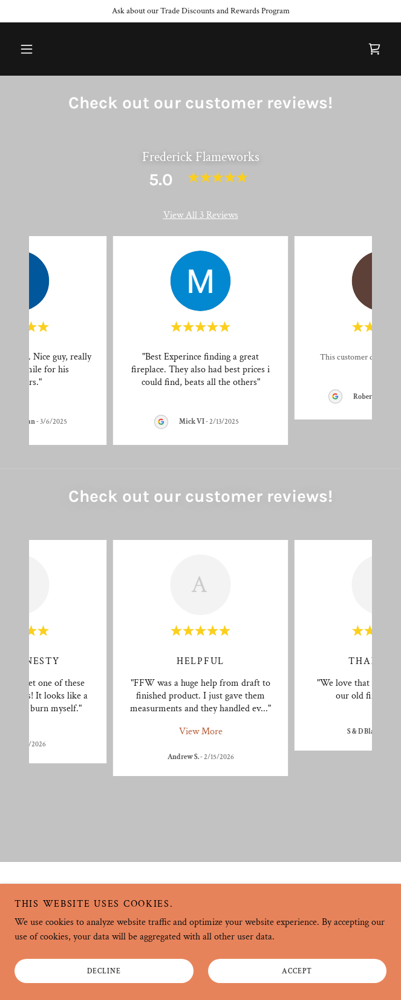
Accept (297, 971)
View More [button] (201, 731)
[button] (27, 49)
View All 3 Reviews (200, 215)
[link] (374, 49)
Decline (104, 971)
